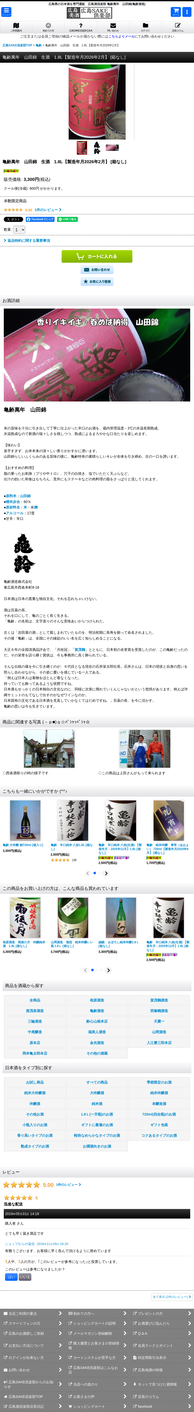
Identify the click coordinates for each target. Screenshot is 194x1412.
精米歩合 (13, 502)
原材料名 (13, 507)
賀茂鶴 (80, 650)
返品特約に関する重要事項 (27, 241)
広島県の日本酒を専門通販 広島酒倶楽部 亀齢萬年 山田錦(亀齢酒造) (96, 4)
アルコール (14, 513)
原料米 (11, 496)
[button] (6, 12)
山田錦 (25, 496)
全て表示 (172, 1297)
